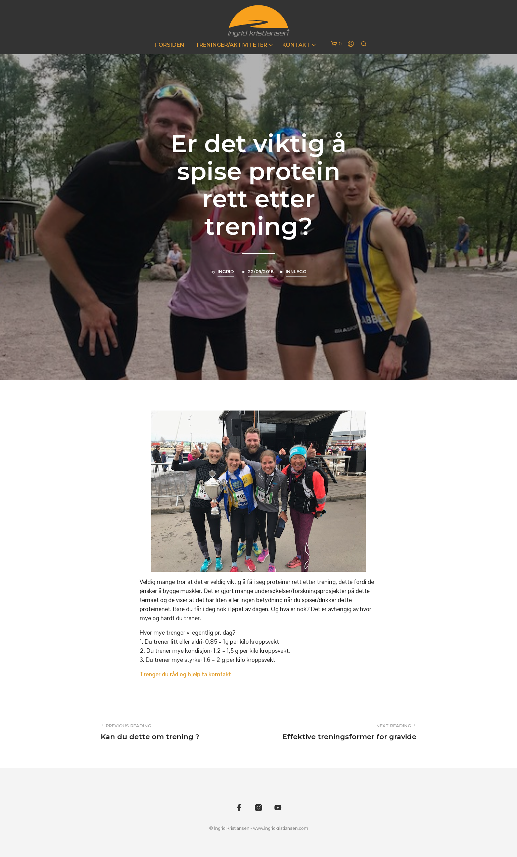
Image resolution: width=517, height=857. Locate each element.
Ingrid (226, 271)
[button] (336, 44)
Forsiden (169, 45)
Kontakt (296, 45)
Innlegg (296, 271)
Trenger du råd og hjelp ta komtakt (185, 674)
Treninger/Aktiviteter (231, 45)
